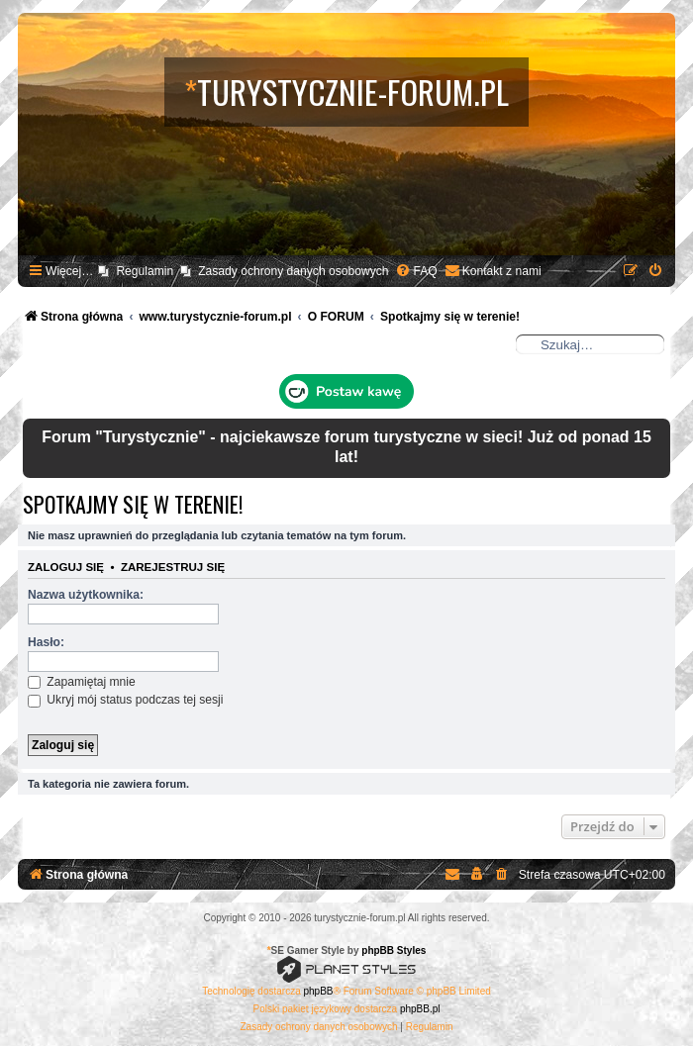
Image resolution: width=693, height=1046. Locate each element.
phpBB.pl (420, 1008)
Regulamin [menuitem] (144, 271)
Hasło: (46, 642)
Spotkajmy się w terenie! (133, 504)
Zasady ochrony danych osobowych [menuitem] (293, 271)
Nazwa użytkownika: (86, 595)
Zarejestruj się (173, 567)
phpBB (319, 991)
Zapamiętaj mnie (82, 682)
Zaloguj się (66, 567)
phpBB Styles (393, 950)
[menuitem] (416, 271)
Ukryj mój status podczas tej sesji (125, 700)
